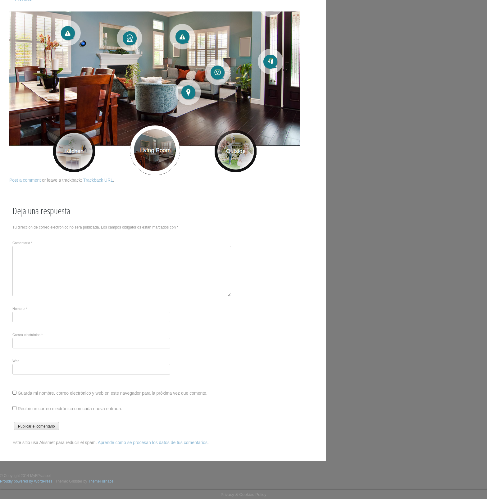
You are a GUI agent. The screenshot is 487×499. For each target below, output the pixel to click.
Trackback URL (98, 180)
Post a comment (25, 180)
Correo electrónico (27, 335)
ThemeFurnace (100, 481)
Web (15, 361)
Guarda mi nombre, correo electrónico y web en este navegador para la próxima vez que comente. (112, 393)
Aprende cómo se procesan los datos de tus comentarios (152, 442)
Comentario (22, 243)
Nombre (19, 309)
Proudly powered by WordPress (26, 481)
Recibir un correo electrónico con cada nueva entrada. (70, 408)
